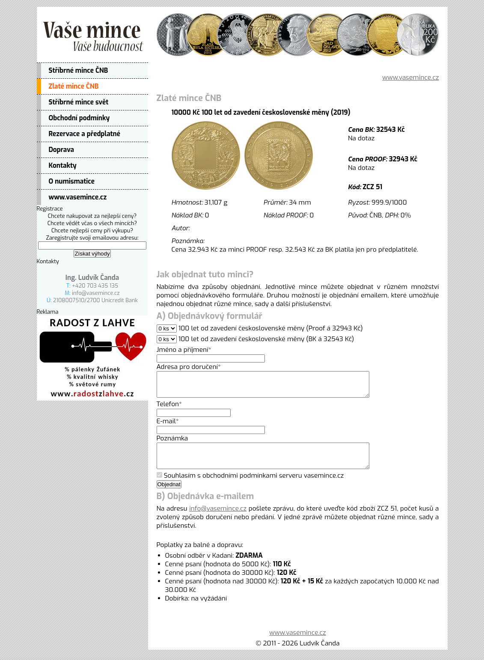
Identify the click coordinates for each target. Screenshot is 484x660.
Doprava (61, 150)
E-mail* (168, 426)
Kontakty (63, 165)
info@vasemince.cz (96, 293)
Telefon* (169, 409)
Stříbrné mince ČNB (78, 70)
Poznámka (172, 443)
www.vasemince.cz (78, 197)
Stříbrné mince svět (79, 102)
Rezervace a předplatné (84, 134)
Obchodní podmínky (79, 118)
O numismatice (72, 181)
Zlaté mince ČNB (74, 86)
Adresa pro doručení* (189, 367)
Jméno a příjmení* (184, 349)
